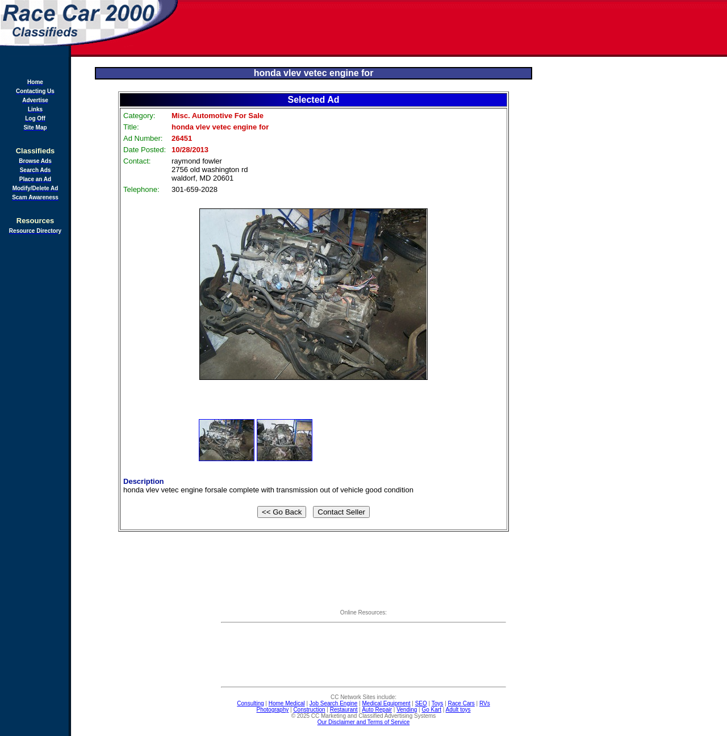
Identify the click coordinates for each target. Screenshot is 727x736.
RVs (484, 703)
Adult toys (458, 709)
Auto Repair (377, 709)
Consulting (250, 703)
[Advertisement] (453, 28)
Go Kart (431, 709)
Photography (273, 709)
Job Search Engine (334, 703)
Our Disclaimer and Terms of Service (363, 722)
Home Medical (287, 703)
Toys (438, 703)
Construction (309, 709)
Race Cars (461, 703)
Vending (406, 709)
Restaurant (344, 709)
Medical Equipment (386, 703)
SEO (421, 703)
